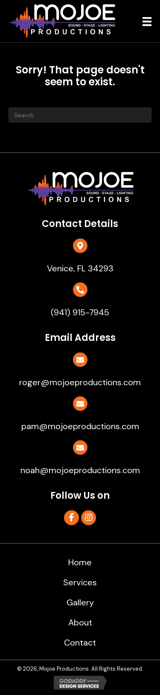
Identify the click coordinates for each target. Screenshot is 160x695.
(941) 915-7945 (80, 312)
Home (80, 562)
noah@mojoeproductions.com (80, 470)
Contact (80, 642)
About (80, 622)
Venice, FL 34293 (80, 268)
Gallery (80, 602)
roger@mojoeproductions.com (80, 382)
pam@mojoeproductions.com (80, 426)
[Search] (80, 115)
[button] (71, 517)
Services (80, 582)
